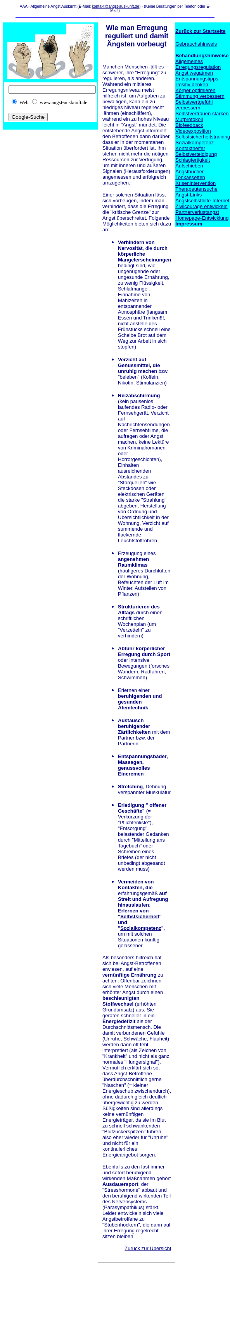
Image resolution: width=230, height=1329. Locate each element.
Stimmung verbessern (199, 96)
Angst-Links (188, 195)
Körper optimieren (195, 90)
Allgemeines (189, 61)
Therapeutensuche (196, 189)
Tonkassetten (190, 177)
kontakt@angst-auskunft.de (115, 6)
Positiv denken (191, 84)
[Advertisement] (121, 1289)
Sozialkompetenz (140, 928)
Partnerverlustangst (197, 212)
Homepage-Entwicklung (201, 218)
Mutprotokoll (189, 119)
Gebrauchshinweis (196, 44)
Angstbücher (189, 171)
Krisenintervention (195, 183)
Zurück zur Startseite (200, 31)
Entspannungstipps (196, 79)
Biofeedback (189, 125)
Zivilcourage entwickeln (201, 206)
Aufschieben (189, 166)
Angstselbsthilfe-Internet (202, 200)
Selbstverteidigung (196, 154)
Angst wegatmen (194, 73)
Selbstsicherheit (139, 916)
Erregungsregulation (198, 67)
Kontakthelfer (190, 148)
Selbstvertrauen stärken (201, 113)
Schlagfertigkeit (192, 160)
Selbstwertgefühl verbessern (194, 105)
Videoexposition (193, 131)
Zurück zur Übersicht (148, 1248)
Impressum (188, 224)
